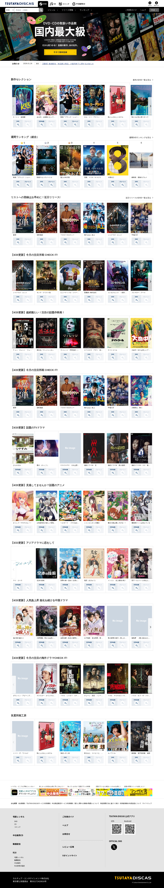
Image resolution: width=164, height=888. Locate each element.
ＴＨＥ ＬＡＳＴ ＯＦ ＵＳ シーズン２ (75, 696)
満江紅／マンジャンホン (45, 350)
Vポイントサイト (69, 855)
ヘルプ (143, 10)
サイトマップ (147, 803)
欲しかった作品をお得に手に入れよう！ (52, 786)
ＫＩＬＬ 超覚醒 (19, 117)
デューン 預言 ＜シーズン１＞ (95, 696)
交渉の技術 (40, 580)
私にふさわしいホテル (115, 117)
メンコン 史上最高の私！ (117, 580)
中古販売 (17, 863)
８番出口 (111, 177)
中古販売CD (80, 4)
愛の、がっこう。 (43, 465)
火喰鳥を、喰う (137, 408)
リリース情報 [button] (67, 10)
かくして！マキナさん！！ (22, 523)
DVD (45, 4)
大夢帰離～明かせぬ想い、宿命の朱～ (50, 638)
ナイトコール (112, 350)
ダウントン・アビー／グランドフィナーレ (27, 696)
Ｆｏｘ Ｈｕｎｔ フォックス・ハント (27, 350)
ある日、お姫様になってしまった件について (52, 117)
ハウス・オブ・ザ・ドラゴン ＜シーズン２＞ (148, 696)
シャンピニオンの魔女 (92, 523)
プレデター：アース (138, 292)
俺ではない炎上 (89, 235)
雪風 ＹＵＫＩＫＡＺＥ (92, 177)
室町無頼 (40, 235)
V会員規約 (21, 803)
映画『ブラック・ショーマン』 (71, 117)
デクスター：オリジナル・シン (47, 696)
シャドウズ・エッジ (115, 235)
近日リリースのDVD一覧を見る (138, 198)
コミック (66, 4)
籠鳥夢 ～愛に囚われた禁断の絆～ (144, 638)
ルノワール (112, 753)
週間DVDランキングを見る (140, 137)
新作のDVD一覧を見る (142, 80)
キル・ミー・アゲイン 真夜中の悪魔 (97, 117)
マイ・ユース (17, 580)
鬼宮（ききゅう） (90, 580)
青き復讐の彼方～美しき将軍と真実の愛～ (122, 638)
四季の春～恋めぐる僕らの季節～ (72, 580)
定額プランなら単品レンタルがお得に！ (108, 786)
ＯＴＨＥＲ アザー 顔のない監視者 (97, 350)
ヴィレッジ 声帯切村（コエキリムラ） (74, 350)
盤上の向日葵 (65, 177)
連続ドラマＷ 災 (90, 465)
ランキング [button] (84, 10)
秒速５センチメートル (44, 177)
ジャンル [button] (51, 10)
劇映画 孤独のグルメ (139, 177)
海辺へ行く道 (65, 753)
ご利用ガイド (131, 10)
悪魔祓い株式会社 (90, 292)
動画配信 (16, 844)
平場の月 (135, 235)
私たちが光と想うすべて (140, 117)
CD (54, 4)
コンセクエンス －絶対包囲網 (118, 292)
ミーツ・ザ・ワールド (20, 753)
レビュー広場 (68, 846)
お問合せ (66, 834)
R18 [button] (153, 10)
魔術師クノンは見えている (141, 523)
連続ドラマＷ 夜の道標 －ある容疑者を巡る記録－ (126, 465)
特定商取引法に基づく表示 (109, 803)
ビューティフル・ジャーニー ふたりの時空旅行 (77, 292)
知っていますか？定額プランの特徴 (79, 786)
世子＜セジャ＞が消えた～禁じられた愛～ (146, 580)
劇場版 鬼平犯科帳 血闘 (141, 753)
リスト (150, 5)
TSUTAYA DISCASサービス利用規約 (38, 803)
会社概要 (14, 803)
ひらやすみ (17, 465)
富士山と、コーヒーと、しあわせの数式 (98, 753)
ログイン (156, 5)
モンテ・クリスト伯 (44, 292)
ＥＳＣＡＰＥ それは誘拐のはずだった (74, 465)
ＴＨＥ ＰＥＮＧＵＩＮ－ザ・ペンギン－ (122, 696)
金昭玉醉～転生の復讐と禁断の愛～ (72, 638)
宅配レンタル (19, 857)
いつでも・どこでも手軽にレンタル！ (23, 786)
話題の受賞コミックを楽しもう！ (134, 786)
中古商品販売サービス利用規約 (62, 803)
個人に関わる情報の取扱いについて (86, 803)
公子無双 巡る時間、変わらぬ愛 (95, 638)
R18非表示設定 (19, 866)
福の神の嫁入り (18, 638)
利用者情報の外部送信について (130, 803)
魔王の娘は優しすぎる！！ (117, 523)
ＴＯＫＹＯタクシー (67, 235)
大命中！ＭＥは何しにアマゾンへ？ (144, 350)
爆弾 (14, 235)
